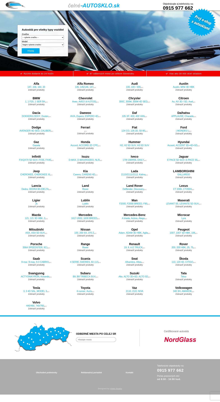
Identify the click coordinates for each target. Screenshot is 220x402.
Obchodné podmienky (46, 380)
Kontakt (129, 380)
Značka (25, 34)
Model (24, 41)
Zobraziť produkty (36, 90)
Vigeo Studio (116, 396)
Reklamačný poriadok (91, 380)
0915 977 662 (178, 8)
